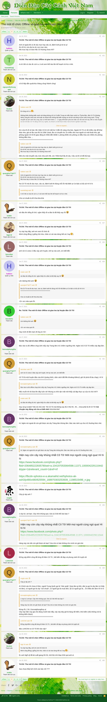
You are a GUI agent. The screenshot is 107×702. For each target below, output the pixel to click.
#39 (103, 634)
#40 (103, 660)
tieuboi (9, 109)
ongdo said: (24, 578)
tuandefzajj (9, 68)
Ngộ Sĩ (9, 235)
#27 (103, 223)
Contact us (65, 696)
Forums (14, 13)
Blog (94, 696)
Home (5, 13)
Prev (4, 31)
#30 (103, 306)
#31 (103, 337)
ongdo (9, 498)
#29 (103, 261)
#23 (103, 75)
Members (37, 13)
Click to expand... (62, 126)
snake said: (24, 272)
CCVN (5, 696)
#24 (103, 96)
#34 (103, 436)
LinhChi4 (9, 561)
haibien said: (25, 107)
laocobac (9, 254)
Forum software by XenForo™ (53, 700)
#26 (103, 203)
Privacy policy (87, 696)
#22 (103, 55)
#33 (103, 414)
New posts (4, 16)
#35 (103, 486)
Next (24, 31)
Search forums (15, 16)
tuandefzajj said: (26, 190)
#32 (103, 359)
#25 (103, 161)
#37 (103, 548)
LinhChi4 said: (25, 621)
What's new (25, 13)
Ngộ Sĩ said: (25, 644)
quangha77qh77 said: (28, 285)
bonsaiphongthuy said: (28, 384)
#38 (103, 568)
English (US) (14, 696)
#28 (103, 242)
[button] (31, 13)
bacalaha (9, 319)
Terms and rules (75, 696)
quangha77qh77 (8, 27)
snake (9, 216)
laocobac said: (25, 369)
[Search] (101, 13)
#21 (103, 36)
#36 (103, 505)
